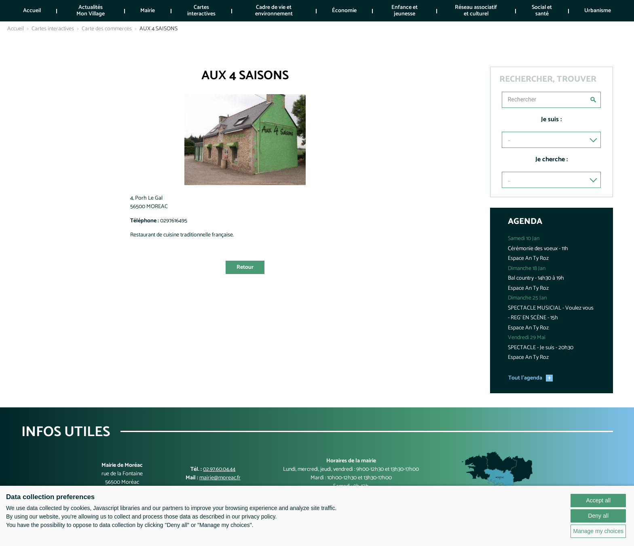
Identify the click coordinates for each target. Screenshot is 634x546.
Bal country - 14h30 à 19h (536, 278)
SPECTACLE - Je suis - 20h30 (540, 347)
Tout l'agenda (525, 378)
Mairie (147, 10)
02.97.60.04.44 (219, 469)
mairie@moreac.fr (220, 478)
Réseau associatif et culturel (476, 10)
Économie (344, 10)
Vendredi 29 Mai (526, 337)
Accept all (598, 500)
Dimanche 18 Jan (526, 268)
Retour (245, 267)
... (509, 139)
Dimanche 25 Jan (527, 298)
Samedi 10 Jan (523, 238)
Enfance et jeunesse (404, 10)
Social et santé (542, 10)
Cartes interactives (201, 10)
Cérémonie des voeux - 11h (538, 248)
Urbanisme (597, 10)
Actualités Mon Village (90, 10)
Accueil (32, 10)
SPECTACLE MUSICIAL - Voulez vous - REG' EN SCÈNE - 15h (551, 313)
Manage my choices (598, 531)
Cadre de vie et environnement (274, 10)
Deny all (598, 515)
